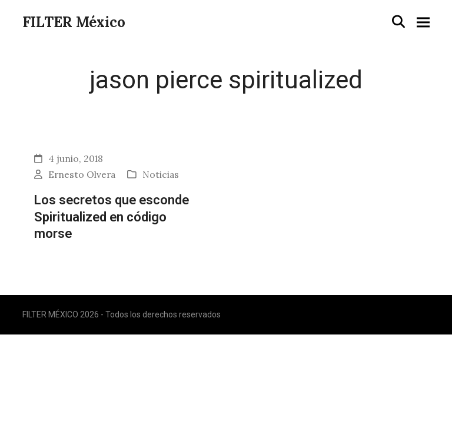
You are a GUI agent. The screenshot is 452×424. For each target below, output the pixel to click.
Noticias (160, 174)
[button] (398, 21)
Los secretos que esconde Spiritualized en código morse (111, 216)
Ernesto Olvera (81, 174)
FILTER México (73, 22)
